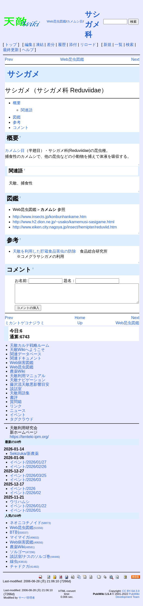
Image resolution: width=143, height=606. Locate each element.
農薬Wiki (17, 375)
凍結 (40, 44)
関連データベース (25, 358)
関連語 (27, 110)
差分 (51, 44)
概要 (17, 103)
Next (135, 59)
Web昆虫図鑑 (56, 21)
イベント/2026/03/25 (28, 479)
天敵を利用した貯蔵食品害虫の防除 (44, 251)
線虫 (18, 565)
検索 (130, 44)
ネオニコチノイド (30, 526)
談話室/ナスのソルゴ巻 (35, 560)
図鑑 (17, 117)
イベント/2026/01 (25, 514)
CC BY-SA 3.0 (131, 594)
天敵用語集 (20, 397)
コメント (21, 127)
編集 (29, 44)
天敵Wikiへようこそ (27, 353)
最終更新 (11, 50)
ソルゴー (22, 555)
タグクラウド (22, 423)
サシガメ (23, 74)
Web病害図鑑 (22, 366)
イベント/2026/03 (25, 483)
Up (79, 326)
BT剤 (19, 536)
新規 (107, 44)
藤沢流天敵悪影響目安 (29, 388)
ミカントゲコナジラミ (24, 326)
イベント (18, 418)
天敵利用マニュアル (27, 379)
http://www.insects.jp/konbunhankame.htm (50, 217)
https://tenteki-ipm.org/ (29, 440)
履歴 (62, 44)
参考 (17, 122)
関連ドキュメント (25, 362)
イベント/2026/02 (25, 496)
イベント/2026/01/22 (28, 509)
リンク (16, 410)
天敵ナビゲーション (27, 384)
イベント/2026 (23, 492)
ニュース (18, 414)
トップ (11, 44)
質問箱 (16, 405)
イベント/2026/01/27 (28, 466)
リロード (88, 44)
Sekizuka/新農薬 (24, 457)
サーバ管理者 (26, 601)
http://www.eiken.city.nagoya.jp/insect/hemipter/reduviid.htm (65, 227)
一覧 (119, 44)
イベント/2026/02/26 (28, 470)
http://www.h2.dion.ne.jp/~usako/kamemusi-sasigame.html (63, 222)
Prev (9, 59)
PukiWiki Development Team (127, 599)
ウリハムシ (20, 505)
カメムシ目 (75, 21)
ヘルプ (28, 50)
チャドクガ (24, 570)
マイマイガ (24, 541)
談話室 (16, 392)
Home (80, 321)
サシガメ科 (92, 24)
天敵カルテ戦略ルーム (29, 349)
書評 (14, 401)
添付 (73, 44)
